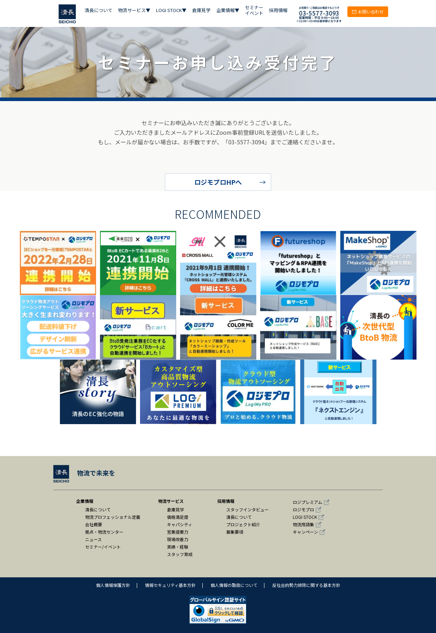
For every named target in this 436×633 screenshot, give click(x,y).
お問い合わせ (368, 12)
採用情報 (278, 10)
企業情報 (84, 501)
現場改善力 (177, 539)
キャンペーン (305, 532)
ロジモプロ (303, 509)
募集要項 (234, 532)
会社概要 (93, 524)
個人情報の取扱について (234, 585)
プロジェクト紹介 (243, 524)
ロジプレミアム (307, 502)
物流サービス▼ (134, 10)
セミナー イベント (254, 10)
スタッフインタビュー (247, 509)
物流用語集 (303, 524)
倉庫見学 (201, 10)
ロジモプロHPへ (218, 182)
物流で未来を (84, 472)
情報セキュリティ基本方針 (170, 585)
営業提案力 (177, 532)
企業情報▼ (227, 10)
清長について (98, 10)
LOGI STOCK (305, 517)
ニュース (93, 539)
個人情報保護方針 (113, 585)
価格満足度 (177, 517)
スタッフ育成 (179, 554)
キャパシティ (179, 524)
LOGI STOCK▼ (171, 10)
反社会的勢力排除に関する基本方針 (306, 585)
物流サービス (171, 501)
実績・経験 (177, 547)
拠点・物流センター (104, 532)
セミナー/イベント (103, 547)
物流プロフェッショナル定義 (112, 517)
